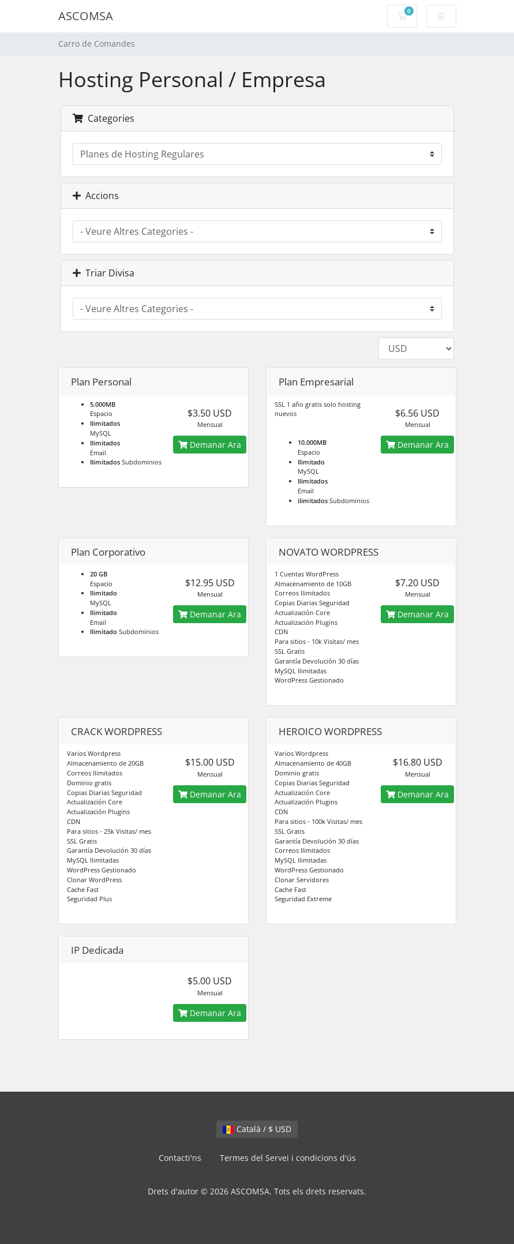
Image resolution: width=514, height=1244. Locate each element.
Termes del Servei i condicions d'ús (288, 1157)
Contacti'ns (180, 1157)
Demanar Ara (209, 444)
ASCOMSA (85, 16)
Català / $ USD (257, 1128)
